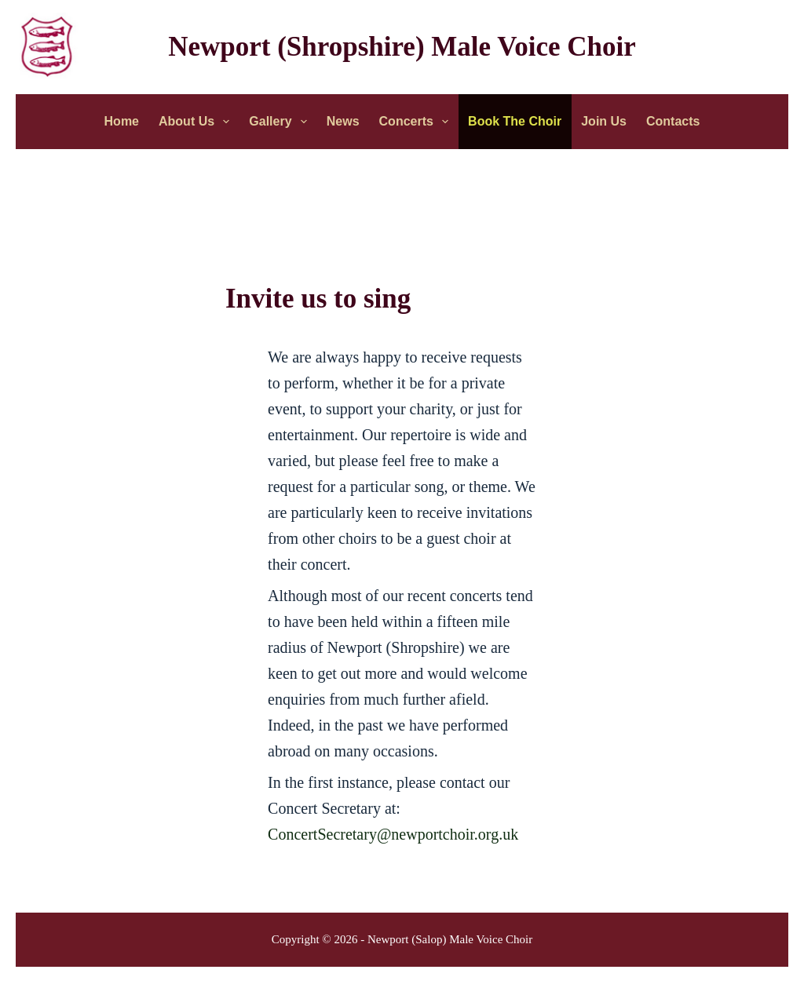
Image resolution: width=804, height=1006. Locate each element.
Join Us (604, 121)
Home (121, 121)
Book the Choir (514, 121)
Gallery (280, 121)
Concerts (417, 121)
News (343, 121)
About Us (197, 121)
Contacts (673, 121)
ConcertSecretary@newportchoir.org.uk (393, 834)
